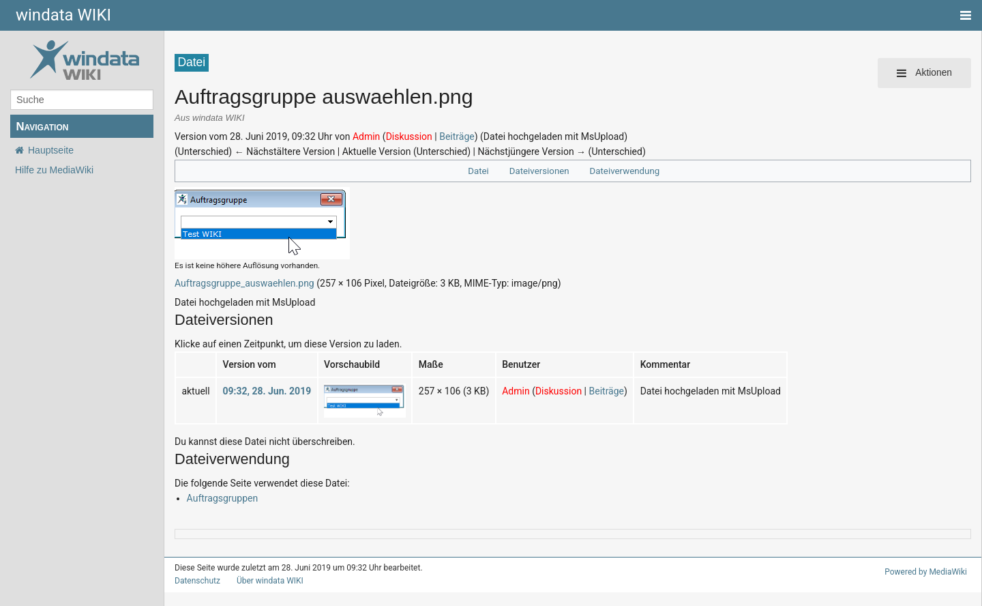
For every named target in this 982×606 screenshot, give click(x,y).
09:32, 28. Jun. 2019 (260, 391)
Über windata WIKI (264, 581)
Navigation (42, 126)
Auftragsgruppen (219, 498)
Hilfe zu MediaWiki (54, 169)
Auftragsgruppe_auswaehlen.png (238, 283)
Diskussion (393, 136)
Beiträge (437, 136)
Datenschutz (195, 581)
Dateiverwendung (621, 171)
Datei (484, 171)
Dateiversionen (541, 171)
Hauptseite (51, 150)
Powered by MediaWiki (928, 572)
